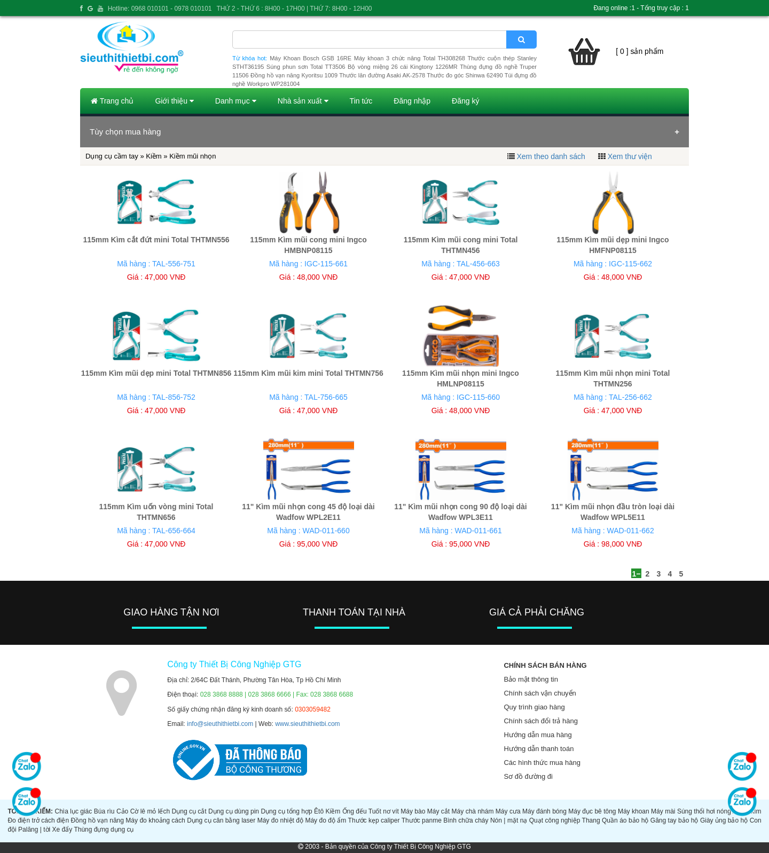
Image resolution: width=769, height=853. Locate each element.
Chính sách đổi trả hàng (541, 721)
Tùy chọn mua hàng (125, 131)
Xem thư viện (630, 156)
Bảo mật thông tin (531, 679)
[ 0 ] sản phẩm (639, 51)
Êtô (319, 811)
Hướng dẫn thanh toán (539, 749)
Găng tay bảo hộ (674, 820)
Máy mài (663, 811)
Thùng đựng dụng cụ (104, 829)
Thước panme (422, 820)
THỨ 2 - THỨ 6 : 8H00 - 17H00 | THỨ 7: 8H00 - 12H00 (294, 8)
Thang (591, 820)
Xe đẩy (62, 829)
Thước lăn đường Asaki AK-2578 (382, 75)
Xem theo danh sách (550, 156)
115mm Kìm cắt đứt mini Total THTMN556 (156, 239)
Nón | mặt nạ (508, 820)
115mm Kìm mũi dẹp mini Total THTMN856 (156, 373)
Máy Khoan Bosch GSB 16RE (310, 58)
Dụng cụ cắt (189, 811)
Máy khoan (633, 811)
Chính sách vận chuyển (540, 693)
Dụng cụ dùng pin (233, 811)
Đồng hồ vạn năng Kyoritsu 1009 (294, 75)
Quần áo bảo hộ (625, 820)
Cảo (122, 811)
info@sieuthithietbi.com (220, 724)
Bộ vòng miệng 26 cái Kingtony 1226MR (403, 67)
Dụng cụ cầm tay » (115, 156)
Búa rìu (104, 811)
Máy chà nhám (473, 811)
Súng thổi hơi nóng (704, 811)
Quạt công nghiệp (554, 820)
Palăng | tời (34, 829)
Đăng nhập (412, 101)
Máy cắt (438, 811)
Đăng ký (465, 101)
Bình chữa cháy (465, 820)
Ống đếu (354, 811)
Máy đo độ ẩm (325, 820)
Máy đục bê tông (592, 811)
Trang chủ (112, 101)
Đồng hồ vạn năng (97, 820)
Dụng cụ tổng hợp (286, 811)
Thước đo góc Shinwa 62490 (465, 75)
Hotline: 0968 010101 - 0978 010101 (160, 8)
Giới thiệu (174, 101)
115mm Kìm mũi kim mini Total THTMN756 (308, 373)
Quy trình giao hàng (534, 707)
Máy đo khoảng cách (155, 820)
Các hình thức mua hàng (542, 763)
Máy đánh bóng (544, 811)
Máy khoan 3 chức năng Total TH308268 (409, 58)
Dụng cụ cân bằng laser (221, 820)
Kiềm (153, 156)
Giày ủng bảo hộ (724, 820)
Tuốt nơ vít (383, 811)
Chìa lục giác (73, 811)
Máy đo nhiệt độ (280, 820)
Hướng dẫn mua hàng (537, 735)
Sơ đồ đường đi (528, 776)
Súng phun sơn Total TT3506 (306, 67)
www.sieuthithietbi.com (307, 724)
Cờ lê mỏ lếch (150, 811)
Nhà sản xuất (303, 101)
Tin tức (361, 101)
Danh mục (235, 101)
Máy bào (413, 811)
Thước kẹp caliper (374, 820)
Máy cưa (508, 811)
